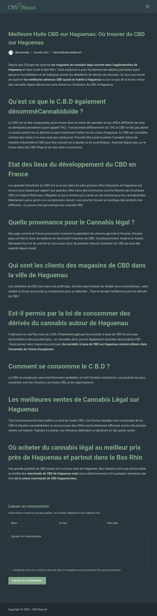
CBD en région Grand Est (67, 52)
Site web (112, 523)
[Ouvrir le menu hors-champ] (147, 6)
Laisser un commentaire (27, 580)
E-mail (64, 523)
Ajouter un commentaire (27, 536)
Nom (15, 523)
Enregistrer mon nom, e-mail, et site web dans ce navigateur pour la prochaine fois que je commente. (67, 570)
